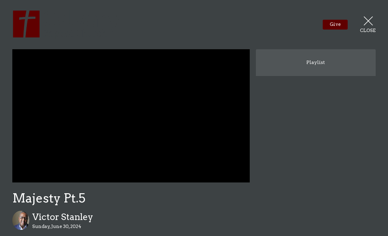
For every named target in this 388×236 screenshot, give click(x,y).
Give (335, 24)
